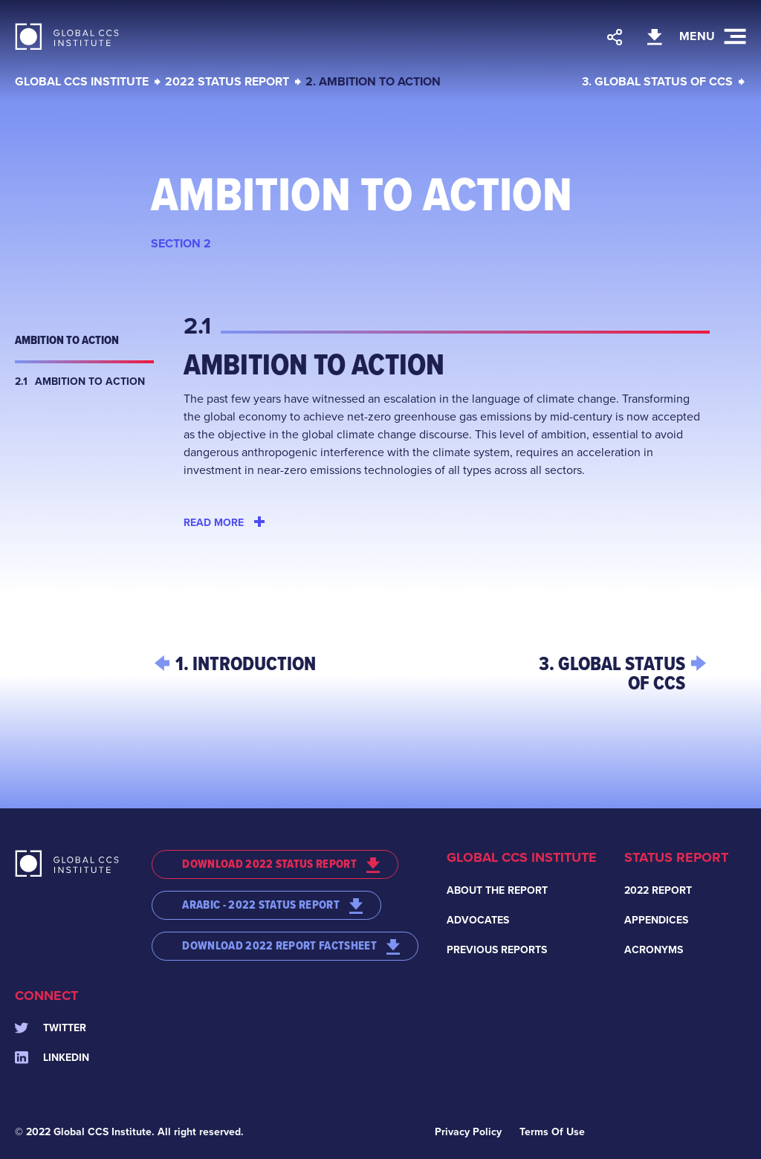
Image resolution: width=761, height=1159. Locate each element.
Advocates (478, 920)
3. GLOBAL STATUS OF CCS (657, 81)
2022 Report (658, 890)
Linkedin (52, 1057)
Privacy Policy (468, 1132)
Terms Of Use (552, 1132)
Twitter (50, 1028)
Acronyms (653, 950)
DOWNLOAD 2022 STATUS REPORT (281, 864)
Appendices (656, 920)
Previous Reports (497, 950)
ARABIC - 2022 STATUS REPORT (272, 905)
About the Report (497, 890)
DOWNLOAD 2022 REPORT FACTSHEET (291, 946)
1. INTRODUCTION (245, 663)
